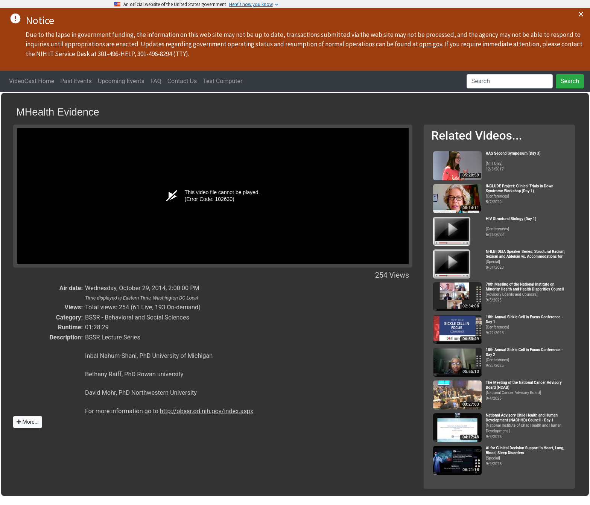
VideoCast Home (31, 81)
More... (28, 422)
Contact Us (182, 81)
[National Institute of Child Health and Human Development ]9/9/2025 (527, 426)
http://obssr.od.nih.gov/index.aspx (206, 411)
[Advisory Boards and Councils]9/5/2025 (527, 292)
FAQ (156, 81)
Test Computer (222, 81)
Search (570, 81)
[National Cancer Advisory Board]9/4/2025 (527, 390)
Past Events (76, 81)
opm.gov (430, 44)
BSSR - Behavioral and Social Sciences (137, 317)
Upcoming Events (121, 81)
